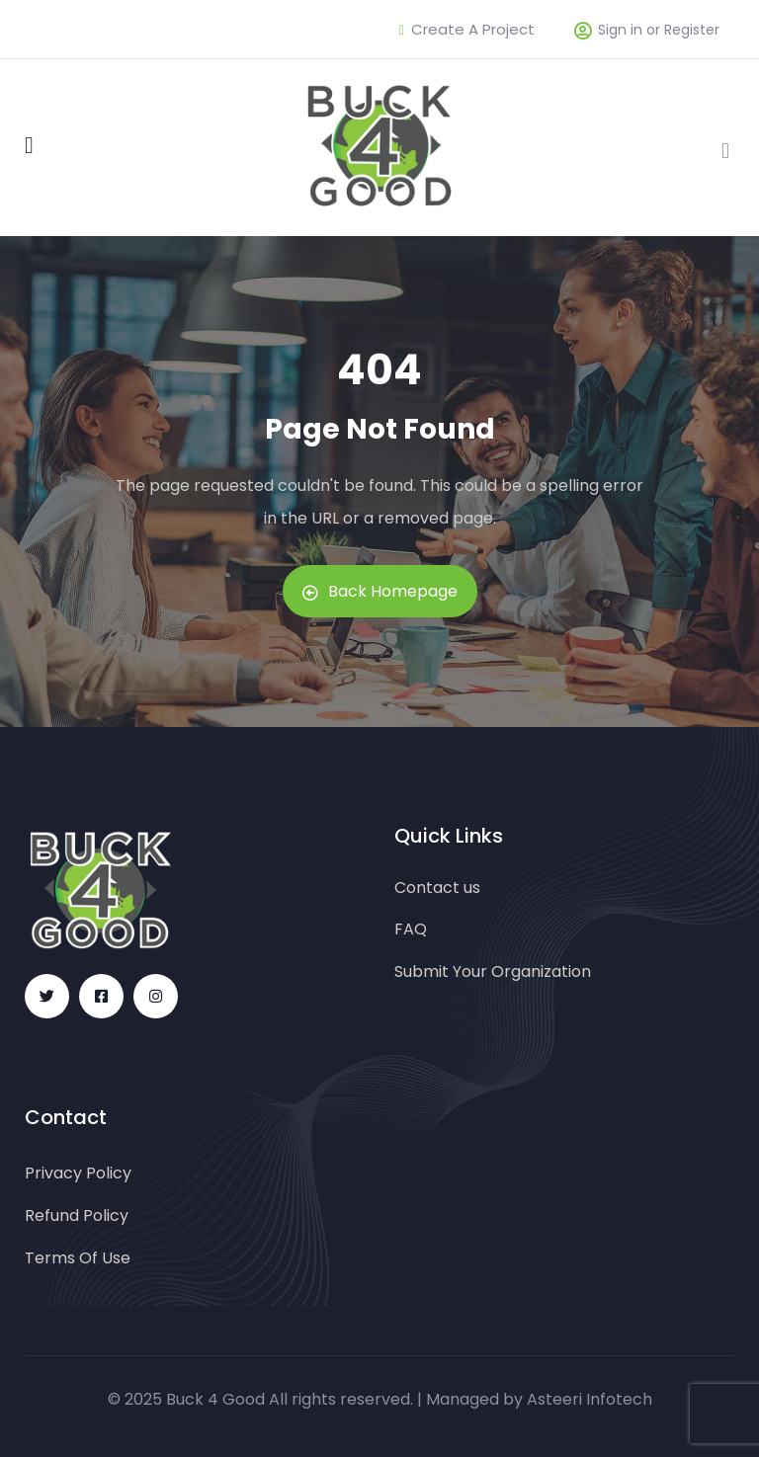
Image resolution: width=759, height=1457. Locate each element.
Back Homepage (380, 591)
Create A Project (467, 29)
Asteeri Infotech (589, 1399)
